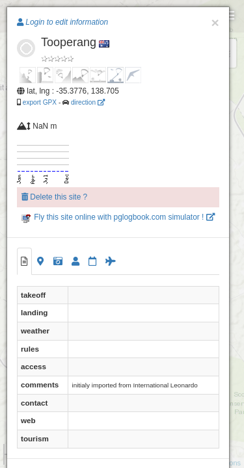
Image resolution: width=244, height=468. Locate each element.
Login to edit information (62, 22)
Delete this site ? (54, 197)
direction (88, 102)
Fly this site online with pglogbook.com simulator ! (118, 217)
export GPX (40, 102)
